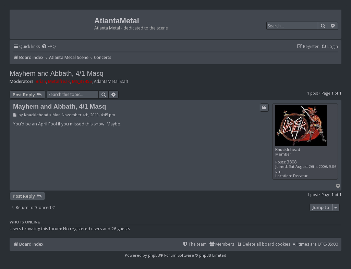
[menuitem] (48, 46)
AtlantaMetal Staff (111, 81)
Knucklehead (287, 149)
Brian (41, 81)
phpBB (154, 255)
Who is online (25, 222)
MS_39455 (82, 81)
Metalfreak (59, 81)
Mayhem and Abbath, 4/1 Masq (57, 73)
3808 (291, 162)
